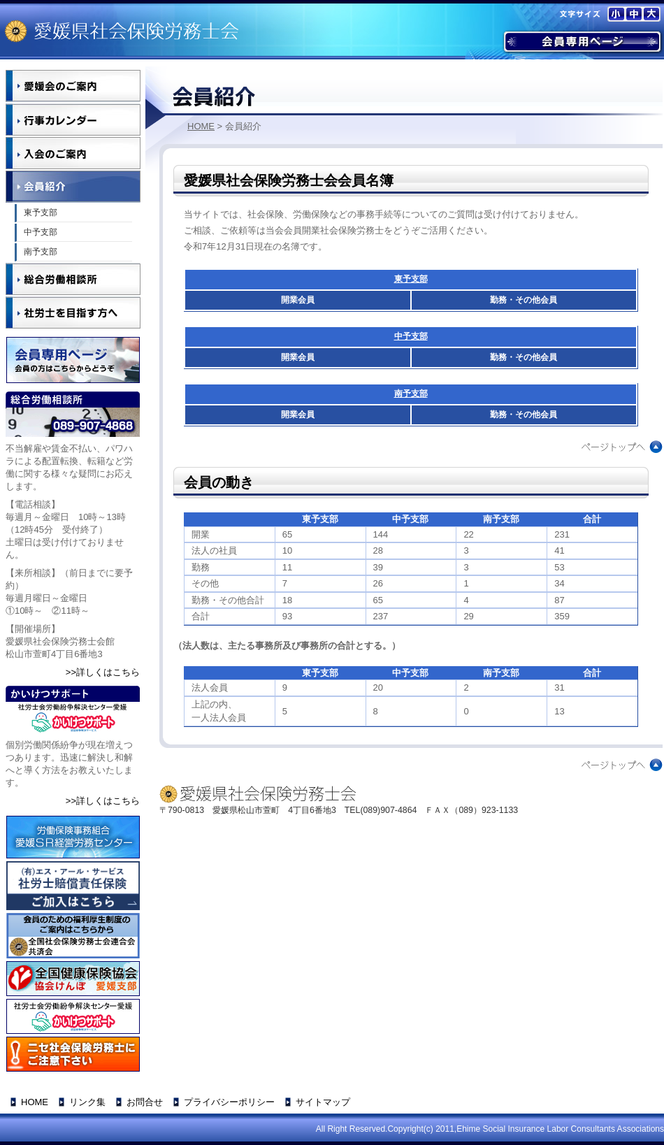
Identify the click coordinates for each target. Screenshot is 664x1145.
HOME (201, 126)
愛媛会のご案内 (73, 86)
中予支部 (411, 336)
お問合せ (145, 1102)
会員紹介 (73, 187)
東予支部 (411, 279)
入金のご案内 (73, 153)
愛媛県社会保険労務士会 (121, 31)
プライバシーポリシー (229, 1102)
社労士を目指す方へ (73, 312)
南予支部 (411, 393)
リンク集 (87, 1102)
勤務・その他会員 (523, 300)
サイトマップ (323, 1102)
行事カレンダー (73, 119)
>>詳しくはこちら (103, 672)
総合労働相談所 (73, 279)
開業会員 (298, 300)
